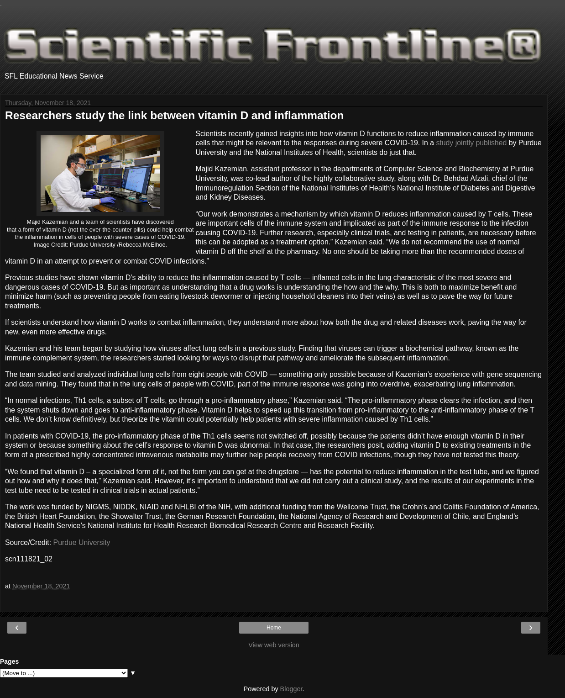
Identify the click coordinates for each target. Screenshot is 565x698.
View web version (273, 645)
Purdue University (81, 542)
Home (274, 627)
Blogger (291, 689)
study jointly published (471, 143)
